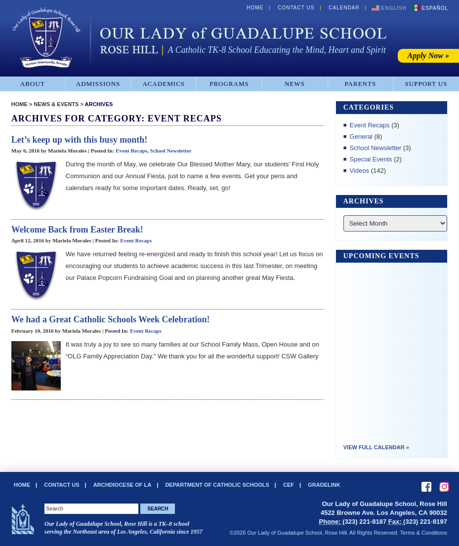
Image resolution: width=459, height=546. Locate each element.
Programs (229, 83)
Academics (163, 83)
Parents (360, 83)
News (295, 83)
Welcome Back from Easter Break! (77, 229)
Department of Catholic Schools (217, 485)
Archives (99, 104)
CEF (288, 485)
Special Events (371, 159)
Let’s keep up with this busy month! (79, 140)
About (32, 83)
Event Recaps (131, 151)
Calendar (344, 7)
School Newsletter (171, 151)
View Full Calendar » (376, 447)
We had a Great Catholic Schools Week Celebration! (110, 319)
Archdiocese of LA (122, 485)
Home (255, 7)
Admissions (98, 83)
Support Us (426, 83)
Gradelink (324, 485)
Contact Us (296, 7)
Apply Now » (428, 55)
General (361, 136)
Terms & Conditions (423, 533)
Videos (360, 170)
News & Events (56, 104)
